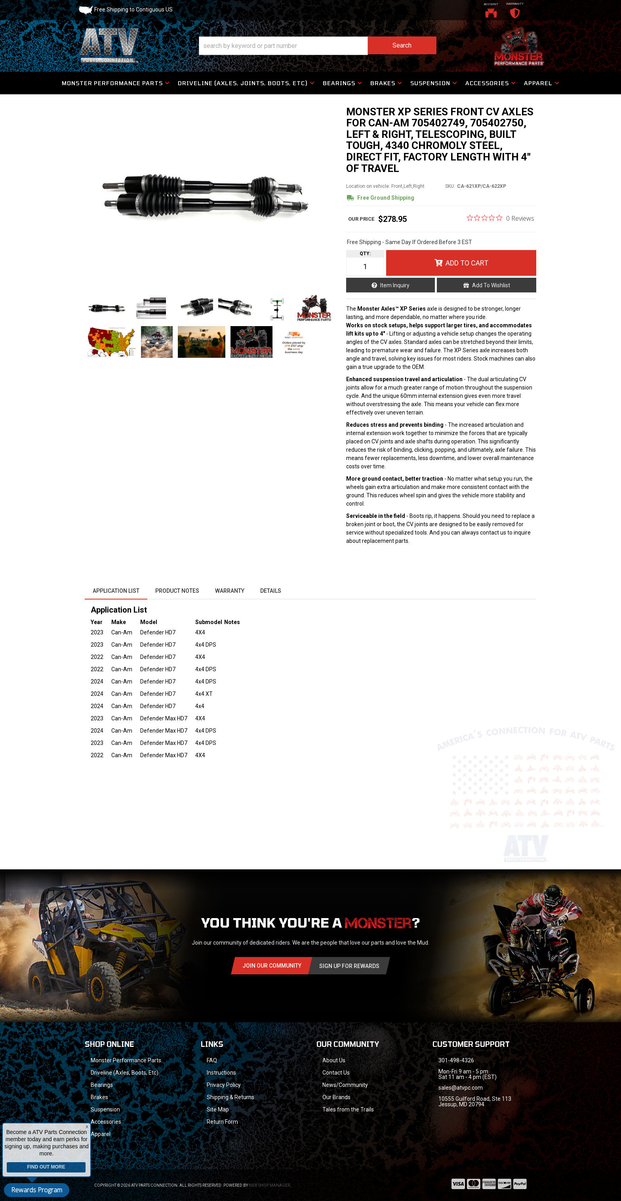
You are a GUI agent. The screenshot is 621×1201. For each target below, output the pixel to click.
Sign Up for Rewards (349, 966)
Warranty (229, 591)
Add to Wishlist (491, 285)
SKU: (450, 186)
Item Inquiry (395, 285)
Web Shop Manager (269, 1185)
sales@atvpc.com (460, 1088)
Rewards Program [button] (36, 1190)
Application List (116, 591)
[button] (317, 45)
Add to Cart (467, 263)
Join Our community (271, 965)
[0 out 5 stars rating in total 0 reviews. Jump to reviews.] (500, 218)
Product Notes (177, 591)
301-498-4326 (456, 1060)
